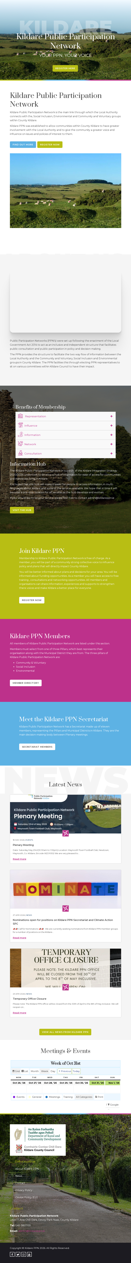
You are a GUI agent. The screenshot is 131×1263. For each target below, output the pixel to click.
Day (53, 1071)
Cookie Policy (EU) (26, 1197)
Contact (20, 1183)
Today (76, 1071)
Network (27, 443)
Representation (32, 415)
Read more (19, 859)
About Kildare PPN (27, 1168)
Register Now (50, 144)
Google (113, 1105)
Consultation (30, 453)
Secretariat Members (37, 746)
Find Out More (23, 144)
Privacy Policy (23, 1190)
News (29, 915)
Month (35, 1071)
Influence (27, 425)
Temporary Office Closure (29, 998)
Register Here (65, 68)
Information (29, 434)
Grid (16, 1071)
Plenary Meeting (23, 845)
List (24, 1071)
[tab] (66, 416)
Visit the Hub (22, 510)
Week (44, 1071)
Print (99, 1097)
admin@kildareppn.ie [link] (31, 1231)
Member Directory (26, 683)
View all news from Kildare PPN (65, 1032)
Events (29, 840)
